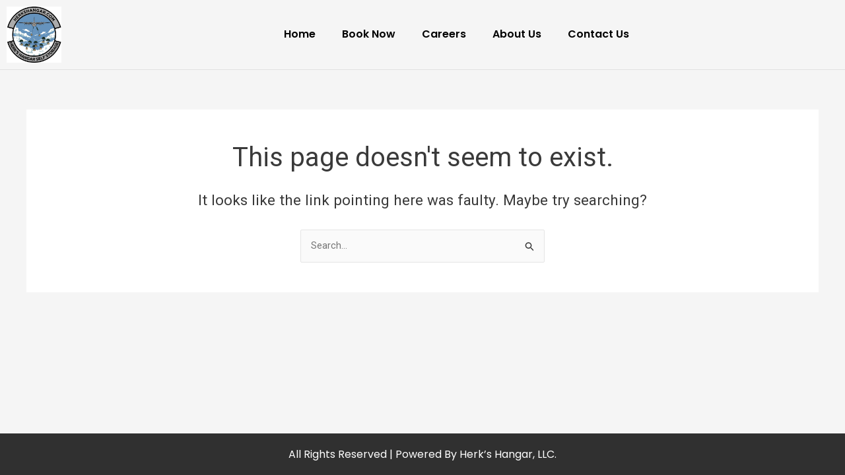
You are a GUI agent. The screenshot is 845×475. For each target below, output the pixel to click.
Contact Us (598, 34)
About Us (516, 34)
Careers (444, 34)
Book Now (368, 34)
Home (300, 34)
